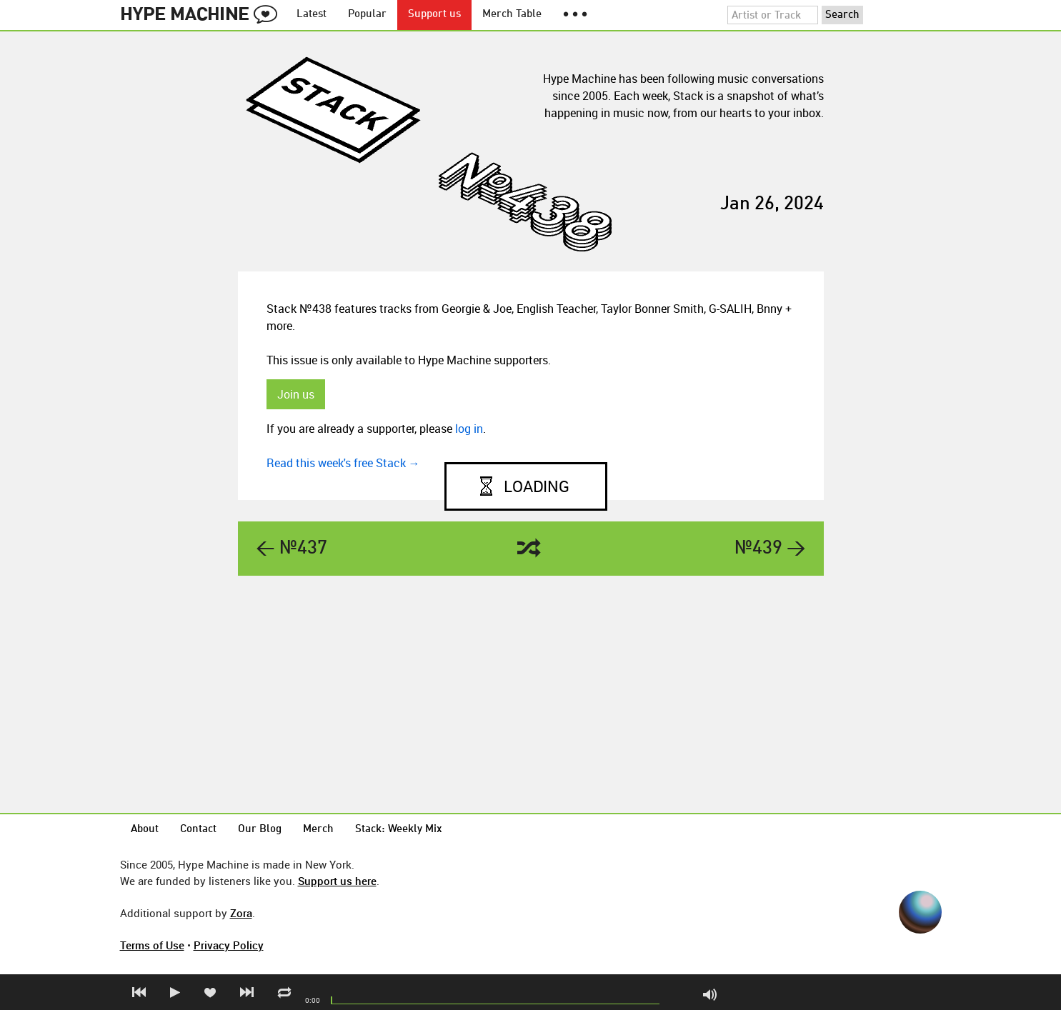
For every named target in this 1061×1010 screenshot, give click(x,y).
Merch (318, 829)
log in (469, 428)
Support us (434, 14)
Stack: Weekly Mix (398, 829)
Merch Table (512, 14)
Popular (367, 14)
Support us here (337, 881)
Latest (312, 14)
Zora (241, 913)
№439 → (770, 548)
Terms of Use (152, 945)
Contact (198, 829)
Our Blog (260, 829)
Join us (295, 394)
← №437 (291, 548)
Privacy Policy (229, 945)
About (145, 829)
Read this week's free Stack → (343, 463)
